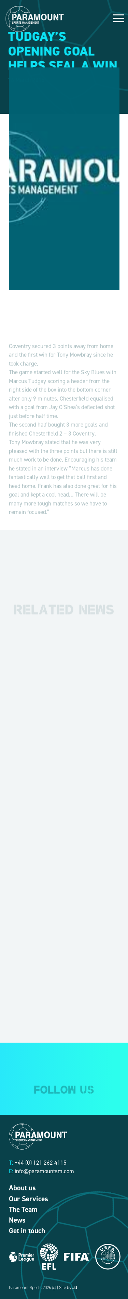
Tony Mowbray (26, 452)
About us (22, 1188)
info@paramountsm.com (44, 1171)
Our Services (28, 1199)
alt (74, 1287)
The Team (23, 1209)
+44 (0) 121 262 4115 (41, 1162)
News (17, 1220)
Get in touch (27, 1231)
